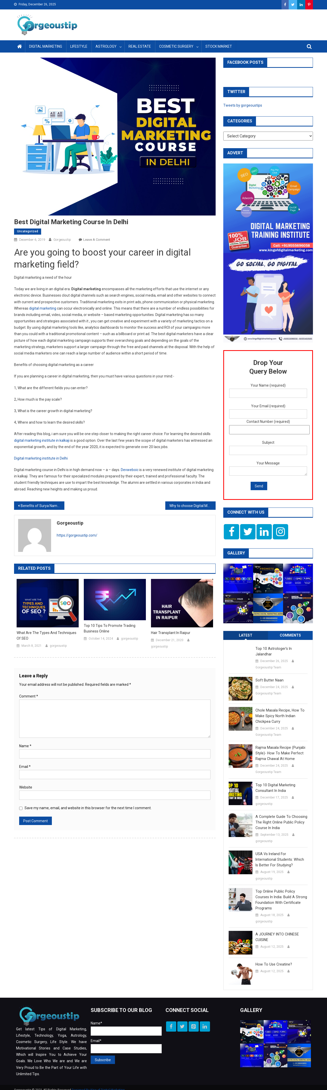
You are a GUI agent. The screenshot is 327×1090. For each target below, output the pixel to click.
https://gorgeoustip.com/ (77, 535)
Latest (245, 635)
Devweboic (129, 470)
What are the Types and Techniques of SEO (46, 635)
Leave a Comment (96, 240)
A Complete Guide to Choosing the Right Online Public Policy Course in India (280, 816)
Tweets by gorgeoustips (242, 105)
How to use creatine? (273, 959)
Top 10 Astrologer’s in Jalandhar (281, 649)
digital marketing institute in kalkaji (41, 440)
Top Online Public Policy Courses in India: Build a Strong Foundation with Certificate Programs (281, 894)
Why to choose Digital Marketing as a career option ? (192, 506)
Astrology (106, 46)
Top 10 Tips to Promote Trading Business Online (109, 628)
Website (25, 787)
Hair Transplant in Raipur (170, 633)
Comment (28, 696)
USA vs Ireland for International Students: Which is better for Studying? (280, 853)
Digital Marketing (45, 46)
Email (25, 767)
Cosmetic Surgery (176, 46)
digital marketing (42, 308)
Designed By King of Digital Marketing (98, 1084)
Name (25, 746)
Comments (290, 635)
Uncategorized (27, 231)
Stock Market (218, 46)
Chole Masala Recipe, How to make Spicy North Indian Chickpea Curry (278, 710)
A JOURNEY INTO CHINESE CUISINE (276, 931)
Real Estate (140, 46)
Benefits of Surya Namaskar (42, 506)
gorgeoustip (62, 240)
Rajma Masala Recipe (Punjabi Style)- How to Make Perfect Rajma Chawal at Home (279, 747)
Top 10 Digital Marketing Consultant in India (274, 782)
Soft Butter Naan (269, 675)
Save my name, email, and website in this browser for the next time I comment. (88, 808)
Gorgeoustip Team (268, 662)
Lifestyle (78, 46)
